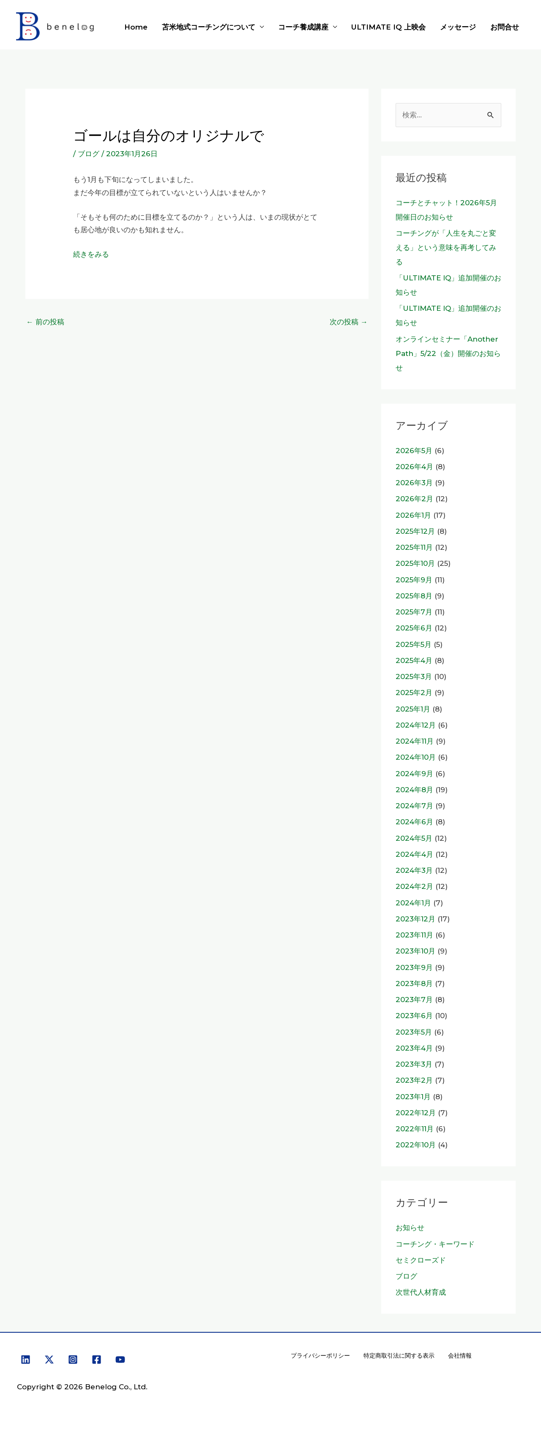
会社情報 (460, 1355)
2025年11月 (414, 547)
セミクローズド (421, 1260)
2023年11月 (414, 935)
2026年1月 (413, 515)
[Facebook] (96, 1359)
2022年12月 (416, 1112)
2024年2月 (414, 886)
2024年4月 (414, 854)
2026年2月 (414, 498)
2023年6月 (414, 1015)
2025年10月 (415, 563)
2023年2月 (414, 1080)
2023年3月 (414, 1064)
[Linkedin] (25, 1359)
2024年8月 (414, 789)
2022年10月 (416, 1145)
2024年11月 (415, 741)
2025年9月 (414, 580)
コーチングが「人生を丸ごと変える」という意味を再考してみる (446, 247)
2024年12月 (416, 725)
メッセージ (458, 27)
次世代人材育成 (421, 1292)
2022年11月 (415, 1129)
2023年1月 (413, 1096)
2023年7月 (414, 999)
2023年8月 (414, 983)
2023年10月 (415, 951)
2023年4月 (414, 1048)
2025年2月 (414, 692)
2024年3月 (414, 870)
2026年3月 (414, 482)
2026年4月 (414, 466)
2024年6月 (414, 822)
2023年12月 (415, 919)
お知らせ (410, 1227)
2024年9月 (414, 773)
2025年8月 (414, 596)
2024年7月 (414, 805)
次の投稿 (349, 322)
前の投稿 (45, 322)
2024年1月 (413, 903)
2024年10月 (416, 757)
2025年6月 (414, 628)
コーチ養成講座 (303, 27)
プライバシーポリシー (320, 1355)
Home (136, 27)
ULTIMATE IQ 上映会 (388, 27)
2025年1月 (413, 709)
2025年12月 (415, 531)
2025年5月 (414, 644)
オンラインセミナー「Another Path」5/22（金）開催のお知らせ (448, 353)
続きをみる (91, 254)
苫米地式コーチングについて (208, 27)
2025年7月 (414, 612)
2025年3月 (414, 676)
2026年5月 (414, 450)
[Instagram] (73, 1359)
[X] (49, 1359)
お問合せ (504, 27)
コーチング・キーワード (435, 1244)
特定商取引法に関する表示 (398, 1355)
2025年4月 (414, 660)
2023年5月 (414, 1032)
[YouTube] (120, 1359)
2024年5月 (414, 838)
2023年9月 (414, 967)
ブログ (88, 153)
